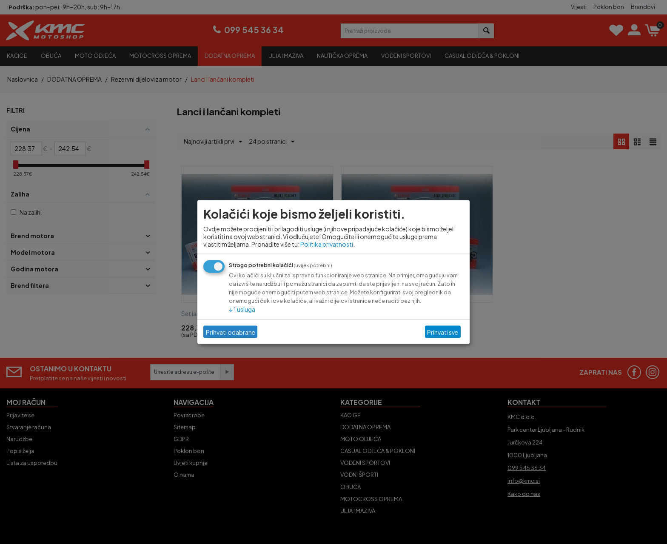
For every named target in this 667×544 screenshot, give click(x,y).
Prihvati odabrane (230, 332)
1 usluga (242, 309)
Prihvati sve (442, 332)
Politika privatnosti (326, 244)
